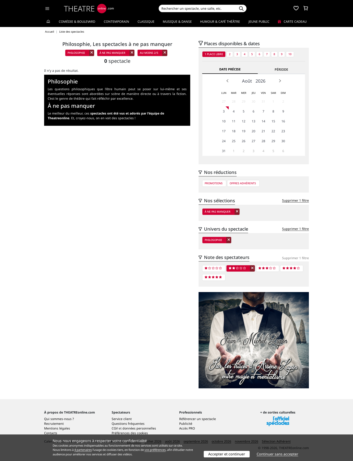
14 (263, 121)
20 (253, 131)
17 (224, 131)
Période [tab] (281, 69)
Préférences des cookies (130, 433)
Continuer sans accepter (277, 454)
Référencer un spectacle (197, 419)
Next (279, 80)
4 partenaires (83, 450)
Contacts (50, 433)
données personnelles (139, 428)
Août (247, 81)
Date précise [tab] (230, 69)
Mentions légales (57, 428)
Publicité (185, 423)
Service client (122, 419)
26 (243, 141)
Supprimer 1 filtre (295, 200)
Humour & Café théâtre (220, 21)
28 (233, 101)
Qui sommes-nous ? (59, 419)
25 (233, 141)
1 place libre (214, 54)
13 (253, 121)
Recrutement (54, 423)
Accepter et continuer (226, 454)
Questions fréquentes (128, 423)
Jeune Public (259, 21)
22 (273, 131)
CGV (115, 428)
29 (243, 101)
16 (283, 121)
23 (283, 131)
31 (263, 101)
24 (224, 141)
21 (263, 131)
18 (233, 131)
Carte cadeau (292, 21)
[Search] (197, 8)
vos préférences (155, 450)
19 (243, 131)
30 (253, 101)
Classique (146, 21)
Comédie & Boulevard (77, 21)
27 (224, 101)
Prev (227, 80)
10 (290, 54)
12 (243, 121)
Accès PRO (187, 428)
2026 (260, 81)
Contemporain (116, 21)
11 (233, 121)
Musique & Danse (177, 21)
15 (273, 121)
